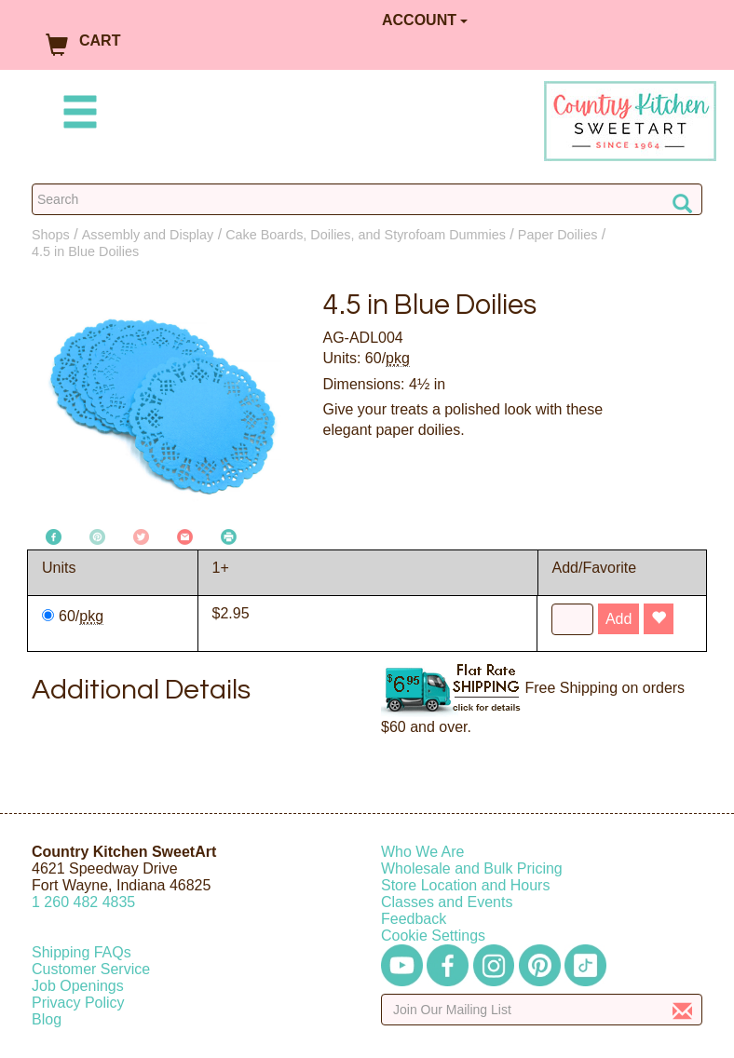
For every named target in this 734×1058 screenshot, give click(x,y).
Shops (51, 234)
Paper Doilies (558, 234)
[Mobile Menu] (76, 115)
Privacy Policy (78, 1003)
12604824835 (83, 902)
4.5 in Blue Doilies (85, 251)
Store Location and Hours (465, 885)
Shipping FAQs (81, 952)
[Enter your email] (541, 1009)
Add (618, 619)
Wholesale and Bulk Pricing (472, 868)
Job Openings (78, 986)
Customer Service (91, 969)
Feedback (413, 919)
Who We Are (423, 852)
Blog (46, 1019)
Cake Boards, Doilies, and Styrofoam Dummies (365, 234)
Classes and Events (446, 902)
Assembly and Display (148, 234)
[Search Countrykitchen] (367, 199)
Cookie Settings (433, 935)
